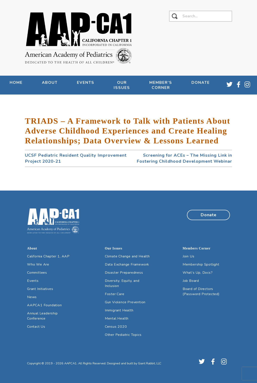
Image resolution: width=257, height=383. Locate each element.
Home (16, 82)
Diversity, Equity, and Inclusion (122, 283)
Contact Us (36, 326)
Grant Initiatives (40, 289)
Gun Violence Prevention (125, 302)
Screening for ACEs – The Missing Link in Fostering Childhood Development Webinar (184, 158)
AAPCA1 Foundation (44, 305)
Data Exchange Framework (127, 264)
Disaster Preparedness (124, 272)
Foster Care (114, 294)
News (32, 297)
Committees (37, 272)
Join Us (188, 256)
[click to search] (174, 16)
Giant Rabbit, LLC (149, 363)
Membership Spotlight (201, 264)
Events (85, 82)
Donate (200, 82)
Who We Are (38, 264)
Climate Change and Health (127, 256)
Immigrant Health (119, 310)
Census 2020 (116, 326)
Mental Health (116, 318)
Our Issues (122, 85)
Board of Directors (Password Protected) (201, 291)
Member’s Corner (160, 85)
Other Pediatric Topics (123, 334)
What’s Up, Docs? (198, 272)
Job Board (191, 280)
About (50, 82)
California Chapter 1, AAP (48, 256)
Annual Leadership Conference (42, 316)
